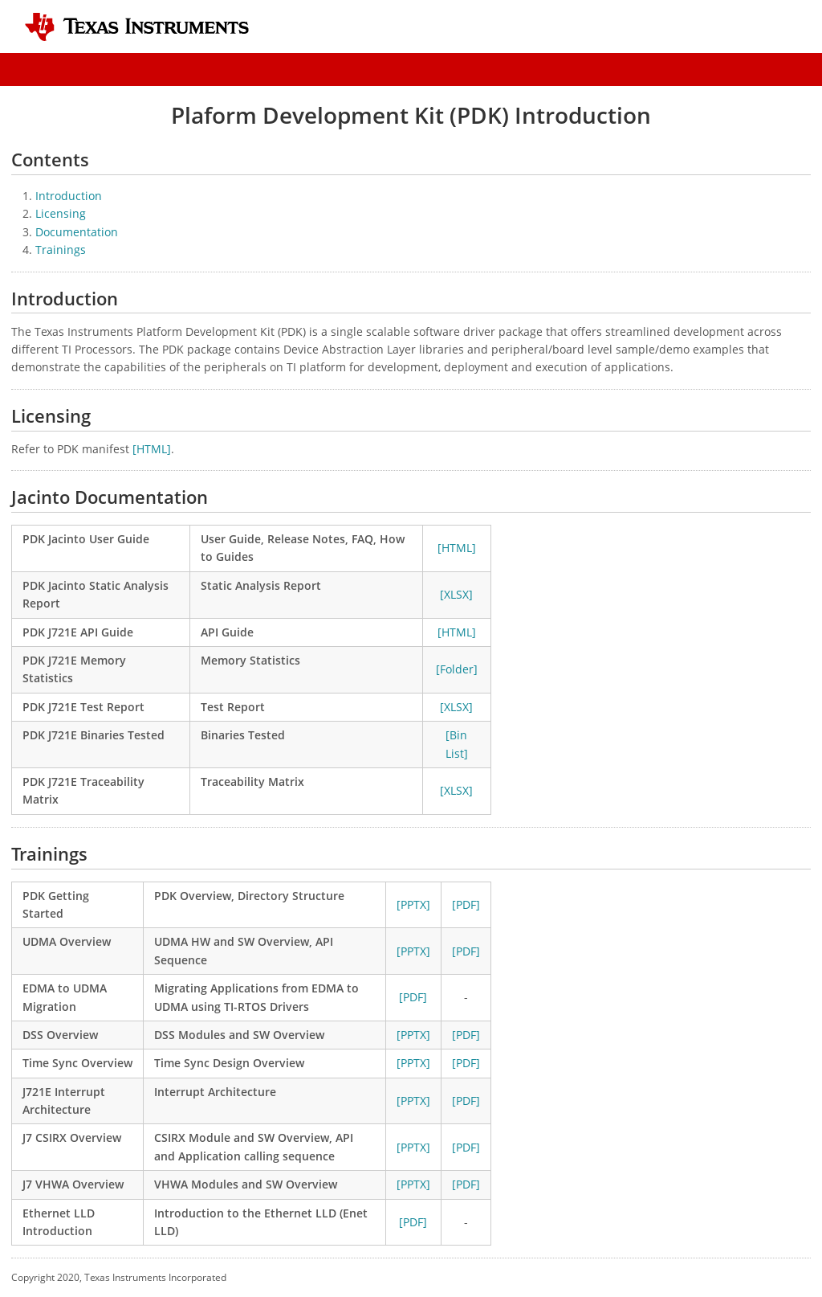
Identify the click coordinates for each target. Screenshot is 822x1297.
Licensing (60, 213)
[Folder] (457, 669)
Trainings (60, 249)
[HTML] (151, 448)
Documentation (76, 231)
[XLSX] (456, 594)
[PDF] (466, 904)
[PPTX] (413, 904)
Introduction (68, 195)
